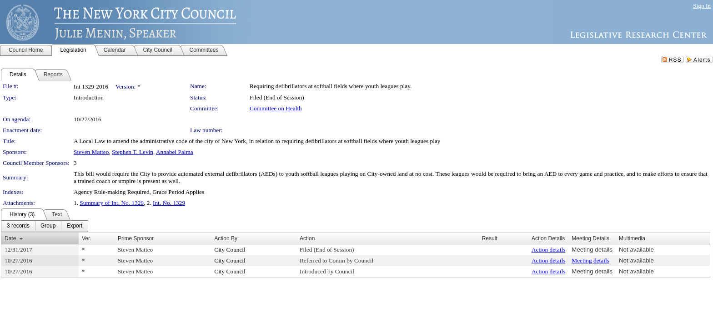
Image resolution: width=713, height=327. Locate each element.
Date (10, 238)
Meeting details (592, 249)
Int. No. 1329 (169, 202)
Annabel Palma (174, 152)
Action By (225, 238)
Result (489, 238)
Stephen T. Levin (132, 152)
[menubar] (44, 226)
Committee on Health (276, 108)
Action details (548, 249)
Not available (636, 249)
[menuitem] (18, 226)
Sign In (702, 5)
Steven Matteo (91, 152)
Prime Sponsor (136, 238)
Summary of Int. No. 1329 (112, 202)
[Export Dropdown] (74, 226)
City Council (230, 249)
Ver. (86, 238)
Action (307, 238)
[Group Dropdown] (48, 226)
